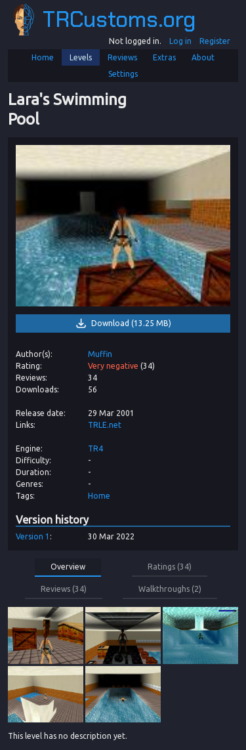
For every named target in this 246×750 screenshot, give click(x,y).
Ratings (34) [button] (170, 566)
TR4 (95, 448)
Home (42, 57)
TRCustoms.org (104, 19)
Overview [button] (68, 566)
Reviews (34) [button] (64, 589)
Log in (180, 41)
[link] (123, 225)
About (203, 57)
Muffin (100, 354)
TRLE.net (104, 425)
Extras (164, 57)
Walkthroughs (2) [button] (169, 589)
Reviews (122, 57)
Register (214, 41)
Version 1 (33, 536)
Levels (81, 57)
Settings (123, 74)
